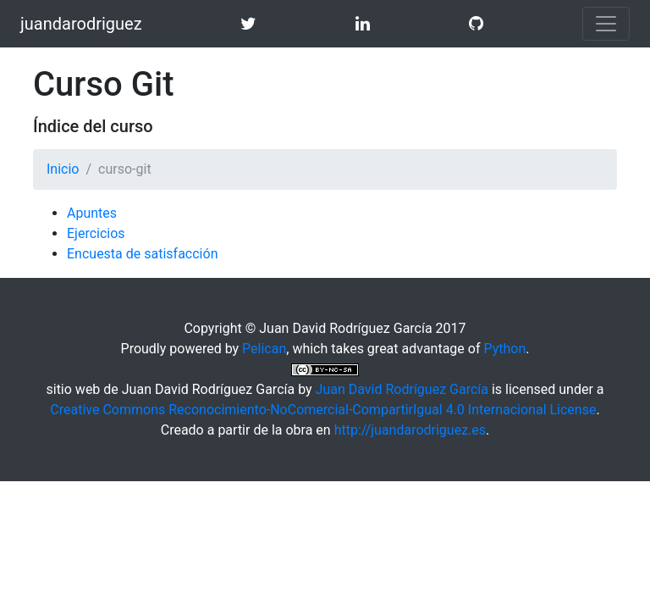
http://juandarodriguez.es (410, 430)
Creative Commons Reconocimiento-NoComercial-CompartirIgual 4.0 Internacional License (323, 410)
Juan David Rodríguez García (402, 389)
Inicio (63, 169)
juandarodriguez (81, 24)
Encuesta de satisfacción (142, 254)
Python (504, 349)
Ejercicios (96, 233)
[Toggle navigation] (606, 24)
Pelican (264, 349)
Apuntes (92, 213)
